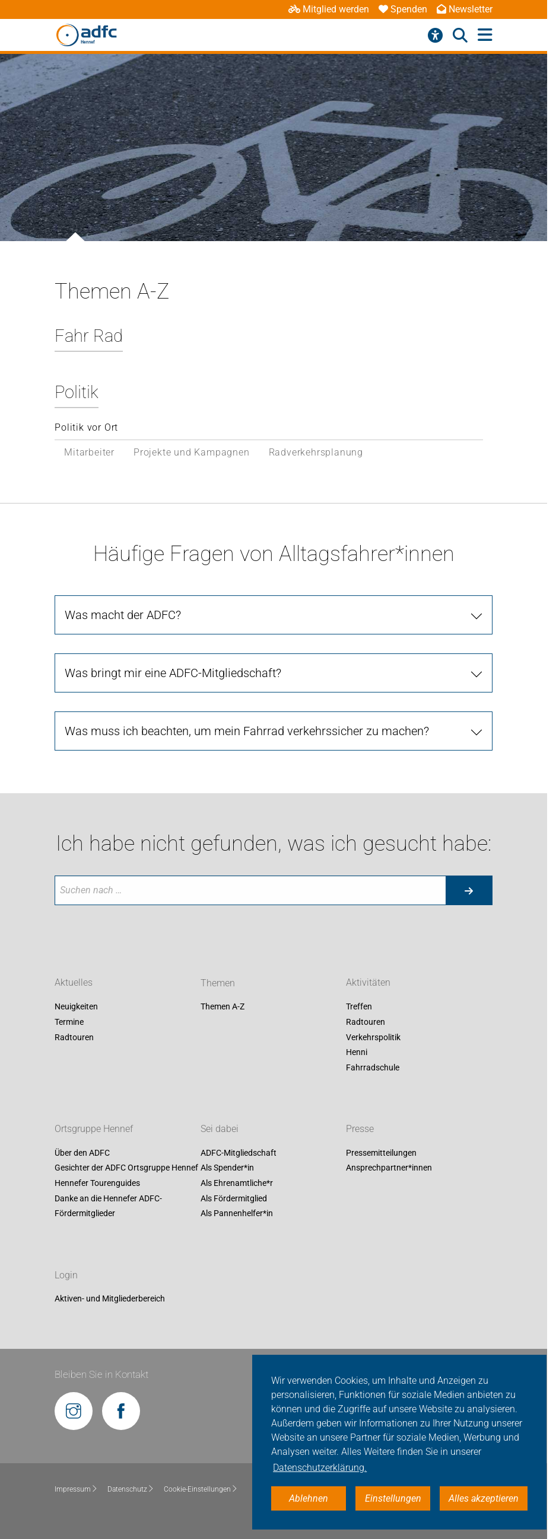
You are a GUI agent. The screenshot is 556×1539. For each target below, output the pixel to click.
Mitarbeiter (89, 452)
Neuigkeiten (76, 1007)
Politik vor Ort (86, 427)
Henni (356, 1052)
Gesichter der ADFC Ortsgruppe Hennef (126, 1168)
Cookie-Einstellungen (201, 1489)
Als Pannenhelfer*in (237, 1214)
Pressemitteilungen (381, 1153)
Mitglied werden (328, 9)
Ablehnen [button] (308, 1498)
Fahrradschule (372, 1067)
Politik (77, 392)
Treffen (359, 1007)
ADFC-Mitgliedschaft (239, 1153)
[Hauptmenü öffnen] (485, 35)
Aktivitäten (368, 983)
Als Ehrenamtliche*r (237, 1183)
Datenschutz (130, 1489)
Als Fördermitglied (234, 1198)
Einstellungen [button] (393, 1498)
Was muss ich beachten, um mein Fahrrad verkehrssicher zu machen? (247, 731)
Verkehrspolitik (373, 1037)
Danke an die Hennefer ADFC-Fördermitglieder (108, 1206)
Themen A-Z (222, 1007)
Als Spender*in (227, 1168)
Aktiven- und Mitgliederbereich (110, 1299)
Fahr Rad (89, 336)
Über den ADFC (82, 1153)
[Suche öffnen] (460, 35)
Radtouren (74, 1037)
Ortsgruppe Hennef (94, 1128)
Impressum (76, 1489)
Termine (69, 1022)
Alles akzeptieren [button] (484, 1498)
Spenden (403, 9)
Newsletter (465, 9)
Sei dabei (220, 1128)
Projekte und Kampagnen (192, 452)
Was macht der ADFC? (123, 615)
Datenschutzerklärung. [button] (320, 1467)
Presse (360, 1128)
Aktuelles (74, 983)
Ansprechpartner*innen (389, 1168)
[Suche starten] (469, 890)
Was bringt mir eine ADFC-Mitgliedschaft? (173, 673)
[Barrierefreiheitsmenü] (435, 35)
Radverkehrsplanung (316, 452)
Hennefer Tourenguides (97, 1183)
